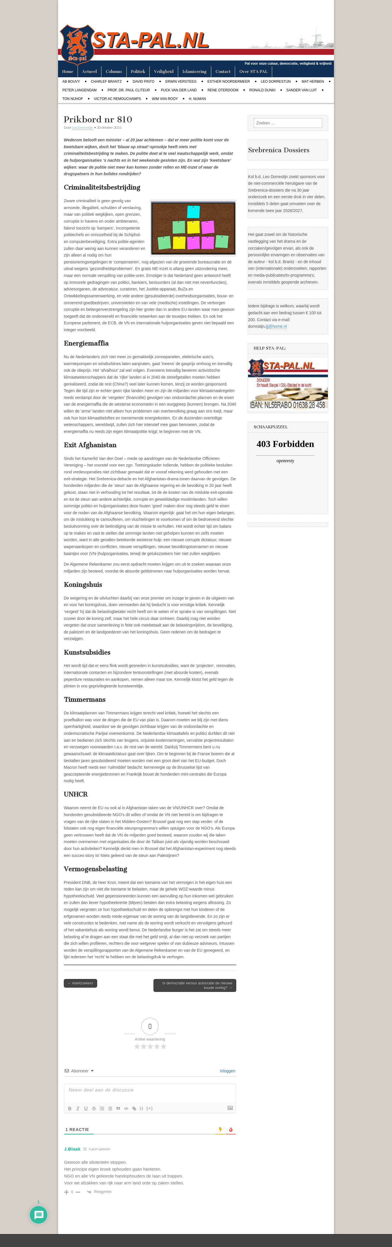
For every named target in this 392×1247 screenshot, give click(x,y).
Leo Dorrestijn (276, 82)
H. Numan (197, 99)
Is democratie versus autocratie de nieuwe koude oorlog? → (197, 985)
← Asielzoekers (80, 983)
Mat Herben (313, 82)
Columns (114, 71)
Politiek (138, 71)
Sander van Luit (301, 90)
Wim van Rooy (165, 99)
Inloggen (227, 1071)
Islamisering (194, 71)
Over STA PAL (253, 71)
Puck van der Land (179, 90)
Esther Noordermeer (228, 82)
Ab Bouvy (71, 82)
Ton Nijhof (72, 99)
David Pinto (144, 82)
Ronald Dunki (262, 90)
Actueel (89, 71)
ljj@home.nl (276, 326)
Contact (223, 71)
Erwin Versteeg (180, 82)
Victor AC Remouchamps (117, 99)
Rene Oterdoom (222, 90)
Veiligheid (164, 71)
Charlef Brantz (106, 82)
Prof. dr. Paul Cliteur (128, 90)
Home (67, 71)
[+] (150, 1108)
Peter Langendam (79, 90)
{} (142, 1108)
